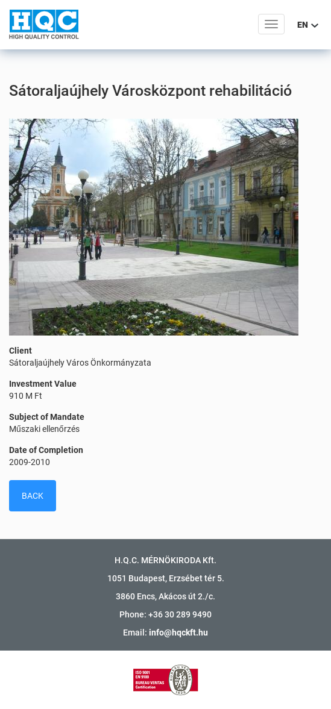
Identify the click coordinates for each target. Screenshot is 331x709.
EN (307, 25)
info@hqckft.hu (178, 632)
